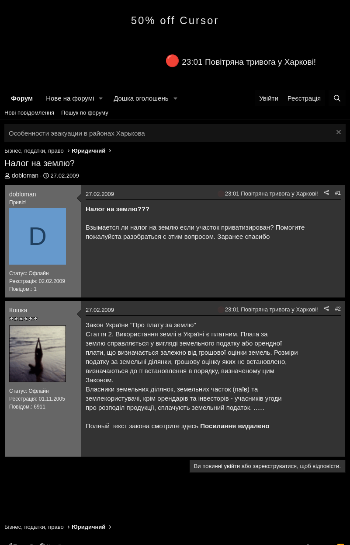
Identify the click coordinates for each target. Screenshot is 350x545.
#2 (338, 309)
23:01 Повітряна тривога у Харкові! (249, 61)
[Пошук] (337, 98)
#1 (338, 193)
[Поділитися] (326, 193)
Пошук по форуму (84, 112)
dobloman (25, 175)
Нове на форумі (70, 98)
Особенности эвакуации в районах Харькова (77, 133)
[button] (101, 98)
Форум (22, 98)
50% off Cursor (175, 20)
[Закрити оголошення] (337, 133)
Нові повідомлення (29, 112)
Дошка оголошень (141, 98)
